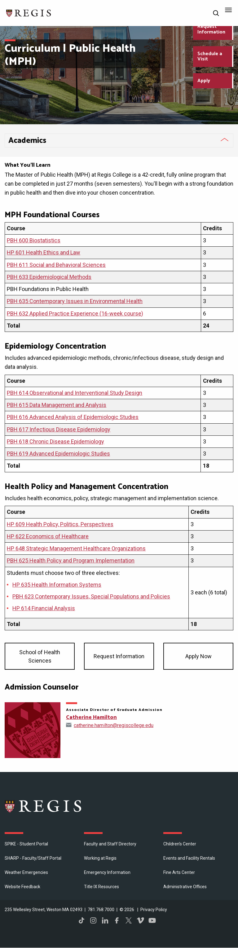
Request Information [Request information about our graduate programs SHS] (119, 656)
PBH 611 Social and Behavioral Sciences (56, 265)
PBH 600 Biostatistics (33, 240)
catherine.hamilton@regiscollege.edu (113, 725)
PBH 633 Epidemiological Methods (49, 277)
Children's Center (179, 843)
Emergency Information (107, 872)
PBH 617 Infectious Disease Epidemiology (58, 429)
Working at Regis (100, 858)
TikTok (81, 920)
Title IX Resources (101, 886)
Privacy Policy (153, 909)
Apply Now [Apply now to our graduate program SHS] (198, 656)
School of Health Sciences (39, 656)
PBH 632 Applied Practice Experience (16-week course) (75, 313)
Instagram (93, 920)
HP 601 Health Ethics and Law (43, 252)
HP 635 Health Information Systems (56, 584)
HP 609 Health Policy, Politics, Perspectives (60, 524)
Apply (203, 81)
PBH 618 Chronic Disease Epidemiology (55, 441)
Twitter (128, 920)
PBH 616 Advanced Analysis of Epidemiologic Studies (73, 417)
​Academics (27, 140)
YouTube (152, 920)
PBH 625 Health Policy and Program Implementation (70, 560)
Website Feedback (22, 886)
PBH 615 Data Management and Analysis (56, 405)
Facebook (117, 920)
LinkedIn (105, 920)
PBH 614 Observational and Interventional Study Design (74, 393)
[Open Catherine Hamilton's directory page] (32, 730)
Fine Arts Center (179, 872)
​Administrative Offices (185, 886)
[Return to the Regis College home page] (28, 12)
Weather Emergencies (26, 872)
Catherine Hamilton (91, 717)
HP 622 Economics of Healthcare (48, 536)
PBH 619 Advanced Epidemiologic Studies (58, 453)
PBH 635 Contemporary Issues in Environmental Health (75, 301)
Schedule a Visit (209, 57)
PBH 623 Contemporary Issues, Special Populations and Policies (91, 596)
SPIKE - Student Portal (26, 843)
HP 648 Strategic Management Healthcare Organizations (76, 548)
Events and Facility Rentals (189, 858)
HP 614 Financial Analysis (43, 608)
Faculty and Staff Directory (110, 843)
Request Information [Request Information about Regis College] (211, 29)
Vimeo (140, 920)
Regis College (43, 806)
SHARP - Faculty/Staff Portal (33, 858)
